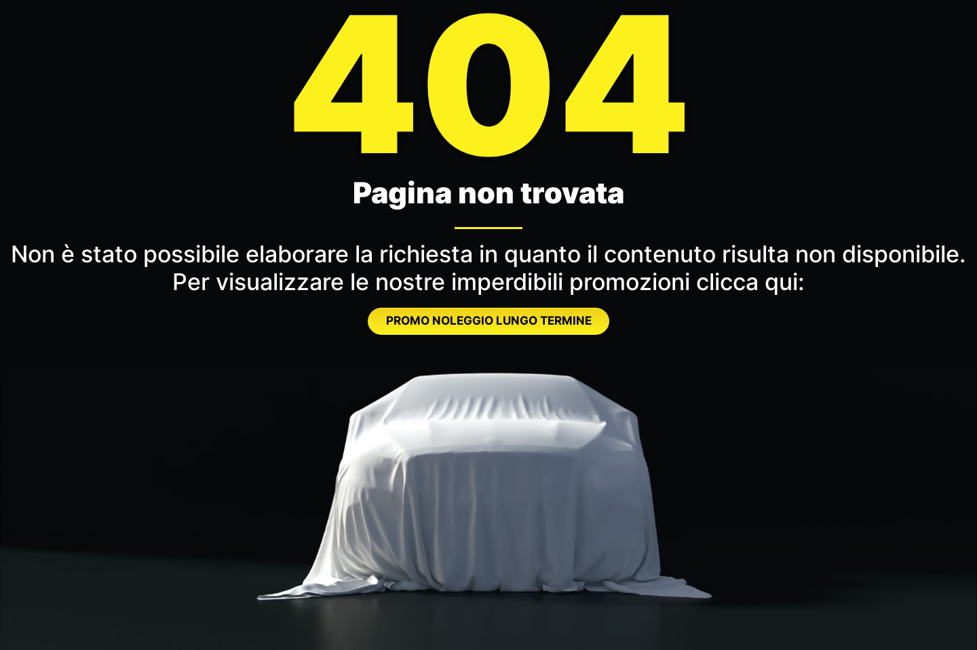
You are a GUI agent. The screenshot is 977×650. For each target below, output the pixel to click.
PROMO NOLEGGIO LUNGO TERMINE (489, 320)
